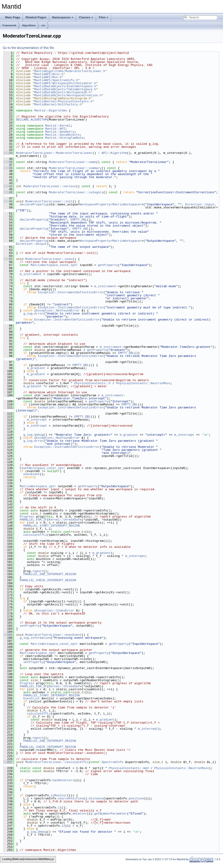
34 (8, 153)
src (43, 25)
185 (8, 635)
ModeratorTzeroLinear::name (72, 162)
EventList (31, 698)
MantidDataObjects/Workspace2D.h (62, 92)
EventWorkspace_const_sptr (42, 468)
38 (8, 168)
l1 (60, 807)
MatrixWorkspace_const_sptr (54, 265)
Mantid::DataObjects (62, 135)
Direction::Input (199, 204)
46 (8, 192)
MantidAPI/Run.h (48, 77)
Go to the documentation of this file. (29, 48)
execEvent (31, 474)
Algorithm (119, 153)
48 (8, 201)
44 (8, 186)
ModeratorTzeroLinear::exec (48, 259)
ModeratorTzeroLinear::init (48, 201)
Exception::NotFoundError (58, 310)
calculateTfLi (35, 535)
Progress (27, 516)
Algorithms (29, 25)
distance (96, 798)
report (37, 571)
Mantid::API (55, 129)
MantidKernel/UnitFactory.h (58, 104)
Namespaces (62, 17)
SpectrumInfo (113, 762)
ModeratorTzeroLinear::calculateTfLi (57, 762)
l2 (63, 826)
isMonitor (59, 795)
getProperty (108, 265)
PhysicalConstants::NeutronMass (143, 383)
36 (8, 162)
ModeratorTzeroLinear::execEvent (53, 635)
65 (8, 259)
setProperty (30, 626)
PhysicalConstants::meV (129, 768)
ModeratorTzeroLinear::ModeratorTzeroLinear (54, 153)
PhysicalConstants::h (92, 383)
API (104, 153)
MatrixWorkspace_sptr (38, 486)
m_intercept (37, 420)
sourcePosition (70, 798)
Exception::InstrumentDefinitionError (70, 292)
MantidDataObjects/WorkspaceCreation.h (68, 95)
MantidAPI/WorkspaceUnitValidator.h (65, 83)
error (38, 313)
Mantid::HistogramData (64, 138)
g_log (27, 313)
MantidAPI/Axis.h (48, 74)
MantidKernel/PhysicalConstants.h (63, 101)
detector (79, 813)
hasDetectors (63, 780)
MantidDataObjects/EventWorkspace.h (65, 86)
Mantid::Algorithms (50, 110)
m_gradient (36, 368)
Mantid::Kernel (58, 126)
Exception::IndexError (55, 610)
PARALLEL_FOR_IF (33, 520)
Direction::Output (31, 244)
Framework (9, 25)
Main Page (12, 17)
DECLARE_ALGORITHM (31, 119)
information (41, 638)
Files (104, 17)
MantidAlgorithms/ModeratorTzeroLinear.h (69, 71)
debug (38, 435)
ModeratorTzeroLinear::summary (75, 168)
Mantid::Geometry (59, 132)
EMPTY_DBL (79, 219)
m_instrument (31, 274)
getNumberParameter (110, 813)
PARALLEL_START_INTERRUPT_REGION (51, 526)
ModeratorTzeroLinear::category (76, 192)
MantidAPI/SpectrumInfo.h (56, 80)
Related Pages (36, 17)
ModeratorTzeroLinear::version (49, 186)
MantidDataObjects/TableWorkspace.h (65, 89)
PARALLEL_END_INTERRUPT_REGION (49, 574)
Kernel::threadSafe (65, 520)
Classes (86, 17)
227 (8, 762)
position (136, 798)
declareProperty (33, 204)
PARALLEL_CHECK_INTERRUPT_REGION (48, 580)
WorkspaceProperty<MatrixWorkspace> (110, 204)
